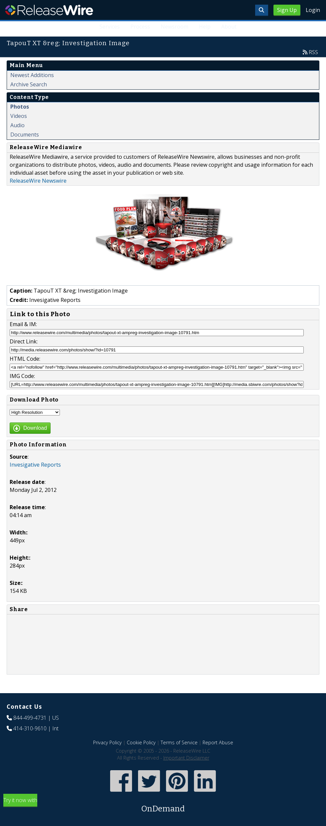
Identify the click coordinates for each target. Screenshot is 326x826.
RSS (313, 52)
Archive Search (28, 84)
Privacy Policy (107, 742)
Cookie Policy (141, 742)
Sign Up (287, 10)
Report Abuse (218, 742)
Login (313, 10)
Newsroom (174, 26)
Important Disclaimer (186, 758)
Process (140, 26)
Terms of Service (179, 742)
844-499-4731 (30, 717)
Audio (17, 125)
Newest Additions (32, 75)
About (229, 26)
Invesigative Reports (35, 464)
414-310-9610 (30, 728)
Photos (19, 106)
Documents (24, 134)
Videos (18, 116)
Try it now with (163, 805)
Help (205, 26)
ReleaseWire (49, 10)
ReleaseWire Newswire (38, 180)
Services (109, 26)
